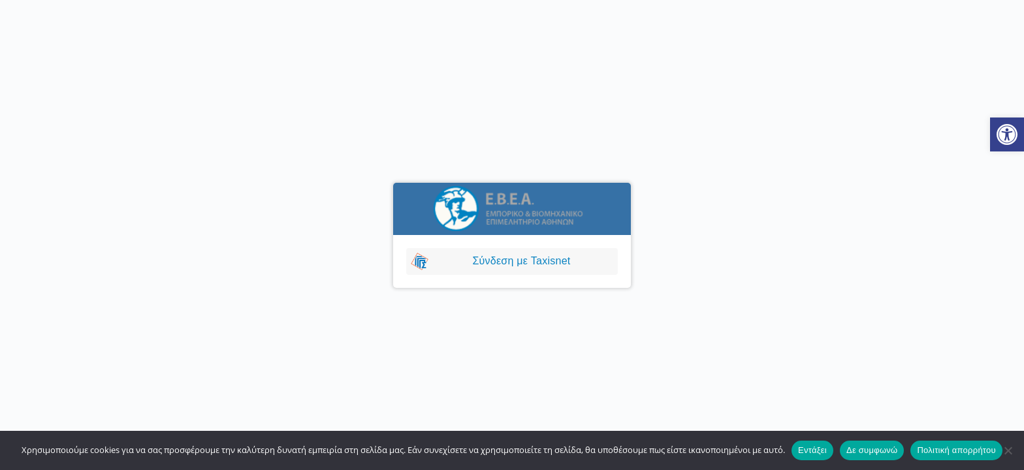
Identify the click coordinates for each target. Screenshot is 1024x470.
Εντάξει (812, 450)
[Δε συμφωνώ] (1007, 450)
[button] (1007, 134)
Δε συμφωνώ (871, 450)
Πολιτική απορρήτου (956, 450)
